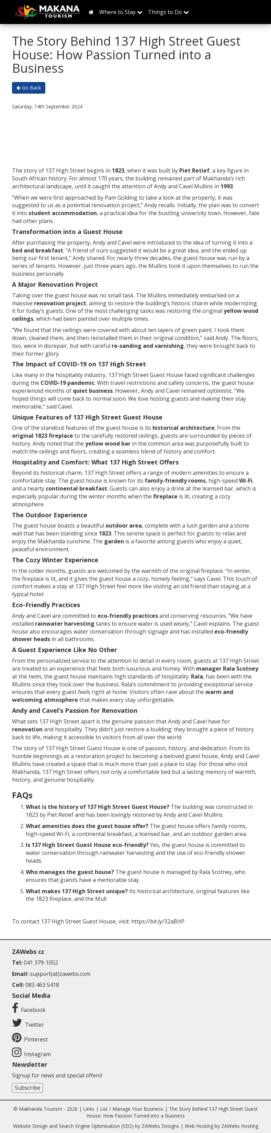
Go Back (28, 87)
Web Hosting (199, 1126)
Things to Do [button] (168, 12)
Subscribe (27, 1087)
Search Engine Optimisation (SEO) (96, 1126)
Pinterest (36, 1039)
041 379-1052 (41, 962)
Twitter (34, 1024)
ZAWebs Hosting (239, 1126)
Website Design (30, 1126)
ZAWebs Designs (160, 1126)
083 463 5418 (42, 985)
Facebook (33, 1010)
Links (88, 1109)
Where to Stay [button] (121, 12)
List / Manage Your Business (131, 1109)
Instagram (37, 1054)
